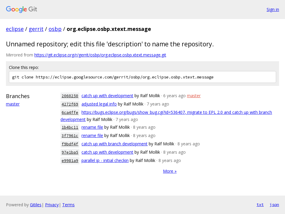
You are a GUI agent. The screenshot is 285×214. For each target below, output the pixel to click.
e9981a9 (70, 160)
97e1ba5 (70, 152)
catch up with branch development (114, 144)
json (274, 204)
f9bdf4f (70, 144)
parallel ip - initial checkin (105, 160)
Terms (68, 204)
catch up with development (107, 95)
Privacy (52, 204)
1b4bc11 (70, 127)
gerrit (36, 28)
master (13, 104)
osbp (55, 28)
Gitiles (35, 204)
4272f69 (70, 104)
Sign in (273, 9)
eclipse (15, 28)
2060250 (70, 95)
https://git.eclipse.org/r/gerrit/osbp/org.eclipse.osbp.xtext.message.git (100, 55)
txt (260, 204)
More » (170, 171)
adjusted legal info (99, 104)
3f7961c (70, 135)
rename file (92, 127)
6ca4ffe (70, 112)
